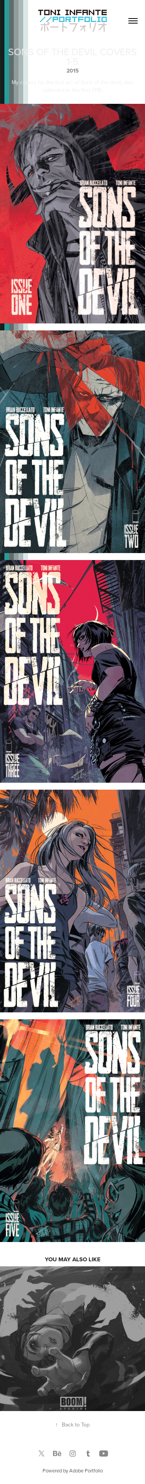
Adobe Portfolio (86, 1470)
